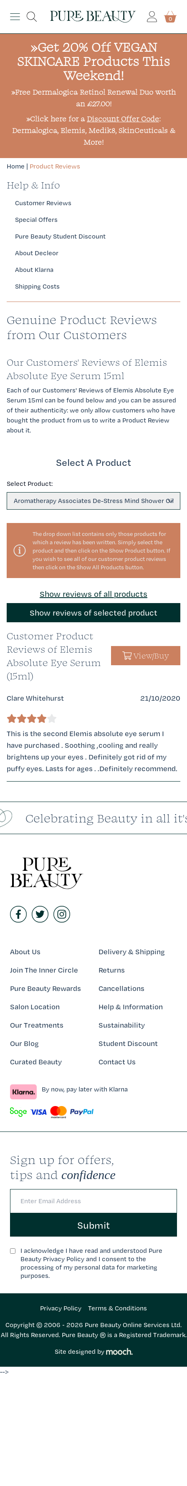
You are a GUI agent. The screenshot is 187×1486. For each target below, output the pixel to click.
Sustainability (122, 1025)
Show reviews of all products (93, 593)
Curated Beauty (36, 1061)
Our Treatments (36, 1025)
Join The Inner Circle (44, 970)
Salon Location (35, 1006)
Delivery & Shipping (132, 951)
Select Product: (30, 483)
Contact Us (117, 1061)
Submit (93, 1225)
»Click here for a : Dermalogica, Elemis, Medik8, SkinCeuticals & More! (93, 130)
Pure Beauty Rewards (45, 988)
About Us (25, 951)
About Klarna (34, 269)
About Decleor (36, 253)
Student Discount (128, 1043)
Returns (112, 970)
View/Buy (145, 655)
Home (16, 166)
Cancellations (121, 988)
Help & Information (131, 1006)
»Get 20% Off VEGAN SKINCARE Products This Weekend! (93, 61)
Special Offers (36, 219)
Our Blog (24, 1043)
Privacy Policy (60, 1308)
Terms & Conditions (117, 1308)
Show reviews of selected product (93, 612)
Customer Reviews (43, 203)
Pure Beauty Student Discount (60, 236)
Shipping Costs (37, 286)
